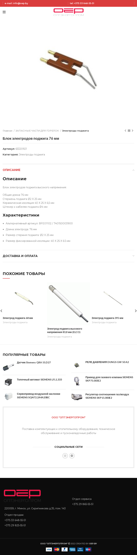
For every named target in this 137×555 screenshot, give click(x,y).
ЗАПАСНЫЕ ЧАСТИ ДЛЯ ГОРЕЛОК (37, 130)
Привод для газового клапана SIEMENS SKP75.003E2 (109, 379)
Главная (8, 130)
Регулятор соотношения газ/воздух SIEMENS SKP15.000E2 (107, 396)
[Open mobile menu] (4, 12)
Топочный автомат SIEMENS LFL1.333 (39, 379)
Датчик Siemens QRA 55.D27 (34, 362)
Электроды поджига (75, 130)
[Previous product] (125, 130)
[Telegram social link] (72, 455)
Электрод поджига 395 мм (107, 317)
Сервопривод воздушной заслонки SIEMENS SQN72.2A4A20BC (38, 395)
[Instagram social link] (65, 455)
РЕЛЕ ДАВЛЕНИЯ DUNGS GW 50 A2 (107, 362)
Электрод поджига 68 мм (18, 317)
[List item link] (35, 520)
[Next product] (132, 130)
